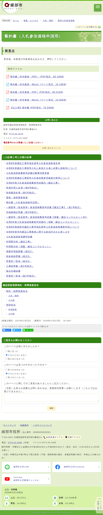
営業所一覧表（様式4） (19, 261)
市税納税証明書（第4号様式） (22, 212)
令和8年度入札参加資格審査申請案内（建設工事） (33, 183)
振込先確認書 (13, 271)
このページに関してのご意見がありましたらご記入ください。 (37, 383)
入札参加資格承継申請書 (19, 237)
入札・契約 (48, 21)
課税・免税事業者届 (17, 197)
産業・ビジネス (31, 21)
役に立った (13, 351)
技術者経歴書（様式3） (19, 256)
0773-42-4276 (16, 134)
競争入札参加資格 (66, 21)
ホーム (16, 21)
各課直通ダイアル (54, 437)
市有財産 (12, 310)
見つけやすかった (16, 370)
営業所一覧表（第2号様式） (21, 276)
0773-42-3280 (15, 443)
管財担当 (11, 305)
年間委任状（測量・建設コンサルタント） (29, 246)
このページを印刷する (86, 27)
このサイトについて (42, 425)
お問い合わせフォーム (51, 148)
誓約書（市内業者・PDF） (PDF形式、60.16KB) (35, 76)
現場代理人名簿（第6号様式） (22, 188)
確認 (51, 408)
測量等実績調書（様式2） (20, 251)
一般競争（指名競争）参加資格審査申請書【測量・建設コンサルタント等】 (47, 217)
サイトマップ (9, 425)
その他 (11, 300)
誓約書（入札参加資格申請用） (23, 202)
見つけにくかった (16, 377)
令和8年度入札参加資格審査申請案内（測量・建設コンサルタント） (43, 222)
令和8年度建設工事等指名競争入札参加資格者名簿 (33, 163)
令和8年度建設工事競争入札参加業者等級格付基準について (38, 178)
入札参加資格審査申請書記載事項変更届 (27, 173)
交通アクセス (74, 437)
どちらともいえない (17, 355)
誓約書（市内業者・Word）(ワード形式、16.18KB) (36, 84)
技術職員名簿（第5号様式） (21, 193)
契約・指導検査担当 (17, 291)
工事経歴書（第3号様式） (20, 266)
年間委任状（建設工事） (19, 241)
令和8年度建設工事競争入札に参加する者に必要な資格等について (41, 168)
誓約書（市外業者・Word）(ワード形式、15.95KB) (36, 100)
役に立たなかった (16, 359)
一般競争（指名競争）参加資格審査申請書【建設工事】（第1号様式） (44, 207)
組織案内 (24, 425)
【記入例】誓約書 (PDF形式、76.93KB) (30, 108)
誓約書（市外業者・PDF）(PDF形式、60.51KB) (34, 92)
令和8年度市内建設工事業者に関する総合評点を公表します (38, 232)
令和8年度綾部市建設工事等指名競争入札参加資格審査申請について (43, 227)
